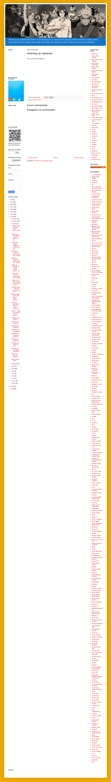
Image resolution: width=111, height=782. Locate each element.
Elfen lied (94, 375)
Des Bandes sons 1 (97, 97)
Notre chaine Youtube (95, 56)
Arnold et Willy (96, 194)
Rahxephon (95, 604)
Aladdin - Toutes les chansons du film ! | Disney (15, 313)
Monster (94, 533)
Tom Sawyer (95, 695)
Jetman (94, 469)
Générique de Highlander (15, 339)
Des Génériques (96, 82)
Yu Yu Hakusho (96, 757)
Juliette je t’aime (96, 473)
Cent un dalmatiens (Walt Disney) (97, 297)
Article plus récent (32, 157)
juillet (13, 368)
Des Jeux (94, 125)
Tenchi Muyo (95, 682)
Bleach (94, 262)
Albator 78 (95, 180)
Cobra (93, 315)
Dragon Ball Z (95, 360)
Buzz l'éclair (95, 282)
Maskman (94, 517)
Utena (93, 718)
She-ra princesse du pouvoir (96, 653)
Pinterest (94, 140)
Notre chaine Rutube (95, 67)
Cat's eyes (95, 290)
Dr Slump (94, 362)
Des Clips (94, 104)
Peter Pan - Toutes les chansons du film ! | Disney (15, 253)
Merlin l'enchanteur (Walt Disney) (97, 524)
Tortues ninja (95, 698)
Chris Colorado (96, 305)
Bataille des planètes (95, 221)
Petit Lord (94, 572)
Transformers (95, 705)
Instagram (94, 136)
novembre (15, 221)
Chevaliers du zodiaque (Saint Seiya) (96, 301)
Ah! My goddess (96, 174)
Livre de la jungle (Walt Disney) (96, 497)
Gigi (93, 418)
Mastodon (94, 151)
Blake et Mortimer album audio (97, 111)
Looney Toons (96, 500)
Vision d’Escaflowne (95, 735)
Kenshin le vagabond (95, 479)
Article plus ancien (78, 157)
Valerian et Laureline (95, 724)
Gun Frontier (95, 429)
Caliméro (94, 284)
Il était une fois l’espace (96, 449)
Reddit (93, 142)
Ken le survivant (96, 483)
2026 (11, 199)
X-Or (93, 753)
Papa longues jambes (95, 564)
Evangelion (95, 386)
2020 (11, 214)
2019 (11, 216)
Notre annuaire (96, 153)
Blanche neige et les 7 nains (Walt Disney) (96, 258)
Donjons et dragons (97, 354)
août (13, 366)
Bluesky (94, 132)
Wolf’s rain (95, 749)
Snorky (94, 662)
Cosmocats (95, 323)
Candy (93, 286)
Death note (95, 341)
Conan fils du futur (97, 319)
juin (13, 371)
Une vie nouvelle (96, 715)
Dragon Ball (95, 356)
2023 (11, 207)
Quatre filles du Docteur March (96, 595)
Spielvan (94, 665)
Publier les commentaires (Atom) (44, 160)
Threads (94, 144)
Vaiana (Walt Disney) (95, 720)
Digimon (94, 350)
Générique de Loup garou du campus (15, 350)
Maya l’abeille (95, 521)
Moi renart (94, 529)
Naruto (94, 549)
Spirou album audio (97, 117)
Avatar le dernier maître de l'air (96, 204)
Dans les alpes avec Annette (96, 334)
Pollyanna (94, 584)
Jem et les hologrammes (95, 466)
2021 (11, 212)
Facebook (94, 134)
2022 (11, 209)
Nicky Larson (95, 553)
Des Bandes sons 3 (97, 102)
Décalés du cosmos (97, 343)
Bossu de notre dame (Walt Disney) (97, 271)
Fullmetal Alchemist (97, 404)
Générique (35, 99)
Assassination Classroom (95, 196)
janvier (14, 383)
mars (13, 378)
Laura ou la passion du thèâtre (97, 489)
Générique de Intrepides (15, 326)
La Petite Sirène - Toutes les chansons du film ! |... (15, 289)
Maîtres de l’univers (97, 510)
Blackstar (94, 255)
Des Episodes (95, 77)
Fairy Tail (94, 388)
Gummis (94, 427)
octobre (14, 223)
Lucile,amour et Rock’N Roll (96, 505)
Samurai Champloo (97, 623)
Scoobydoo (95, 641)
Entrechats (95, 382)
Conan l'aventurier (97, 321)
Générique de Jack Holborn (15, 330)
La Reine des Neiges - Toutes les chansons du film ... (15, 245)
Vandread (94, 729)
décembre (15, 219)
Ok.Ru (93, 149)
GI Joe (93, 420)
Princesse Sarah (96, 590)
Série (39, 99)
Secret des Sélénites (95, 644)
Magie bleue (95, 508)
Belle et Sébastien (97, 238)
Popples (94, 586)
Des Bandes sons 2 (97, 100)
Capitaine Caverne (97, 288)
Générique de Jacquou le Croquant (15, 335)
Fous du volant (96, 396)
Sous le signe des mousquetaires (97, 667)
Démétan (94, 346)
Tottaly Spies (95, 700)
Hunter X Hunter (96, 441)
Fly (92, 394)
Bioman (94, 248)
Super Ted (95, 672)
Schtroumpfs (95, 639)
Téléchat (94, 680)
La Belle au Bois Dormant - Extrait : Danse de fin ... (15, 229)
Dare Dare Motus (96, 337)
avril (13, 376)
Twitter (93, 129)
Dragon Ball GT (96, 358)
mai (13, 373)
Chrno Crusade (96, 307)
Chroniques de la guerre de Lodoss (96, 310)
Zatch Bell (94, 760)
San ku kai (95, 633)
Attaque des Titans (97, 202)
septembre (15, 364)
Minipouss (94, 527)
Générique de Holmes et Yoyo (15, 344)
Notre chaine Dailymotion (95, 63)
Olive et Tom (95, 561)
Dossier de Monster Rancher (14, 355)
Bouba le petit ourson (95, 275)
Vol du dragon (95, 738)
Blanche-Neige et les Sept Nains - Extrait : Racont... (15, 297)
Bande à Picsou (96, 215)
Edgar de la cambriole (95, 372)
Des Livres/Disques (97, 106)
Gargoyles (95, 408)
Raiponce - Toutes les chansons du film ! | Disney (15, 260)
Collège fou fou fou (97, 317)
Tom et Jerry (95, 693)
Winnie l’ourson (96, 745)
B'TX (93, 280)
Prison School (95, 592)
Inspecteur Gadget (97, 452)
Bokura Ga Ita (95, 266)
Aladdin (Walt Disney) (95, 177)
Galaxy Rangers (96, 414)
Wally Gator (95, 741)
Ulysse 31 (94, 713)
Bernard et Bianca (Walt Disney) (97, 245)
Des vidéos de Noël (97, 93)
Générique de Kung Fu (15, 318)
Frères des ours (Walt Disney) (96, 401)
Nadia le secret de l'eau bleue (97, 544)
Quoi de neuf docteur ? (95, 599)
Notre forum (95, 127)
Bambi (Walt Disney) (95, 212)
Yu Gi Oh (94, 755)
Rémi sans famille (97, 602)
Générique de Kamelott (15, 322)
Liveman (94, 495)
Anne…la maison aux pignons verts (97, 187)
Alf (92, 184)
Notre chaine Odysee (95, 74)
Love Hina (94, 503)
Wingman (94, 743)
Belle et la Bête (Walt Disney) (96, 232)
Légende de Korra (97, 493)
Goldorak (94, 422)
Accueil (55, 157)
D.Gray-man (95, 348)
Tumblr (94, 146)
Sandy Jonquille (96, 635)
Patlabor (94, 567)
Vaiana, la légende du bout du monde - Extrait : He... (15, 268)
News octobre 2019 (15, 360)
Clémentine (95, 313)
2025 (11, 202)
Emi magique (95, 378)
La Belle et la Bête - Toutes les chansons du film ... (15, 282)
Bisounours (95, 251)
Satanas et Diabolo (97, 637)
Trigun (93, 708)
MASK (93, 515)
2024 (11, 204)
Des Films (94, 80)
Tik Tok (94, 138)
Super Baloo (95, 670)
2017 (11, 388)
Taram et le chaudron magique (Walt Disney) (97, 676)
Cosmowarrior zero (97, 326)
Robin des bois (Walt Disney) (96, 612)
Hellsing (94, 435)
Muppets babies (96, 537)
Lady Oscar (95, 485)
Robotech (94, 615)
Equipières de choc (97, 384)
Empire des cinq (96, 380)
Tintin (93, 691)
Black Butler (95, 253)
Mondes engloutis (97, 531)
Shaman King (95, 650)
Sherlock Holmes (96, 656)
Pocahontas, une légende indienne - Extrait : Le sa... (15, 237)
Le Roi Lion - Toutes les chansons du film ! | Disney (15, 276)
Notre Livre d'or (96, 159)
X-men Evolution (96, 751)
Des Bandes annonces (95, 86)
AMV (93, 95)
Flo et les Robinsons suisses (97, 391)
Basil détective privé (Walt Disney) (97, 217)
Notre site (94, 54)
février (14, 381)
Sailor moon (95, 617)
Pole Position (95, 582)
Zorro (93, 762)
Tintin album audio (97, 108)
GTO (93, 424)
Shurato (94, 658)
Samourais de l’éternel (95, 630)
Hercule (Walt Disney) (95, 438)
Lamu (93, 487)
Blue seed (94, 264)
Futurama (94, 406)
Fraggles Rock (96, 398)
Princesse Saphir (96, 588)
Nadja (93, 547)
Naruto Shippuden (97, 551)
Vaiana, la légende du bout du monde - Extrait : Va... (15, 305)
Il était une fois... (96, 443)
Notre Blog (95, 155)
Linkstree (94, 157)
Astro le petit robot (97, 200)
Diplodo (94, 352)
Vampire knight (96, 727)
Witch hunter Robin (97, 747)
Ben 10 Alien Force (97, 243)
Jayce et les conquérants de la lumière (97, 460)
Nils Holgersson (96, 555)
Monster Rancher (96, 535)
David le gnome (96, 339)
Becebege (94, 224)
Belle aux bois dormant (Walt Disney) (96, 228)
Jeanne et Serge (96, 463)
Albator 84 (95, 182)
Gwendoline (95, 431)
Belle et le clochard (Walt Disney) (97, 235)
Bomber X (94, 268)
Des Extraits (95, 84)
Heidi (93, 433)
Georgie (94, 416)
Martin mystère (96, 513)
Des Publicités (96, 123)
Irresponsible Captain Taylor (96, 455)
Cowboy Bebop (96, 328)
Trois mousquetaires (96, 710)
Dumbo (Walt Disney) (95, 365)
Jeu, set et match (96, 471)
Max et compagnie (97, 519)
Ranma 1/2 (95, 606)
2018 (11, 386)
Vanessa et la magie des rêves (96, 732)
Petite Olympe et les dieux (96, 575)
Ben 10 (94, 241)
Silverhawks (95, 660)
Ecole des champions (95, 369)
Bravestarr (95, 278)
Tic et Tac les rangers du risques (97, 688)
